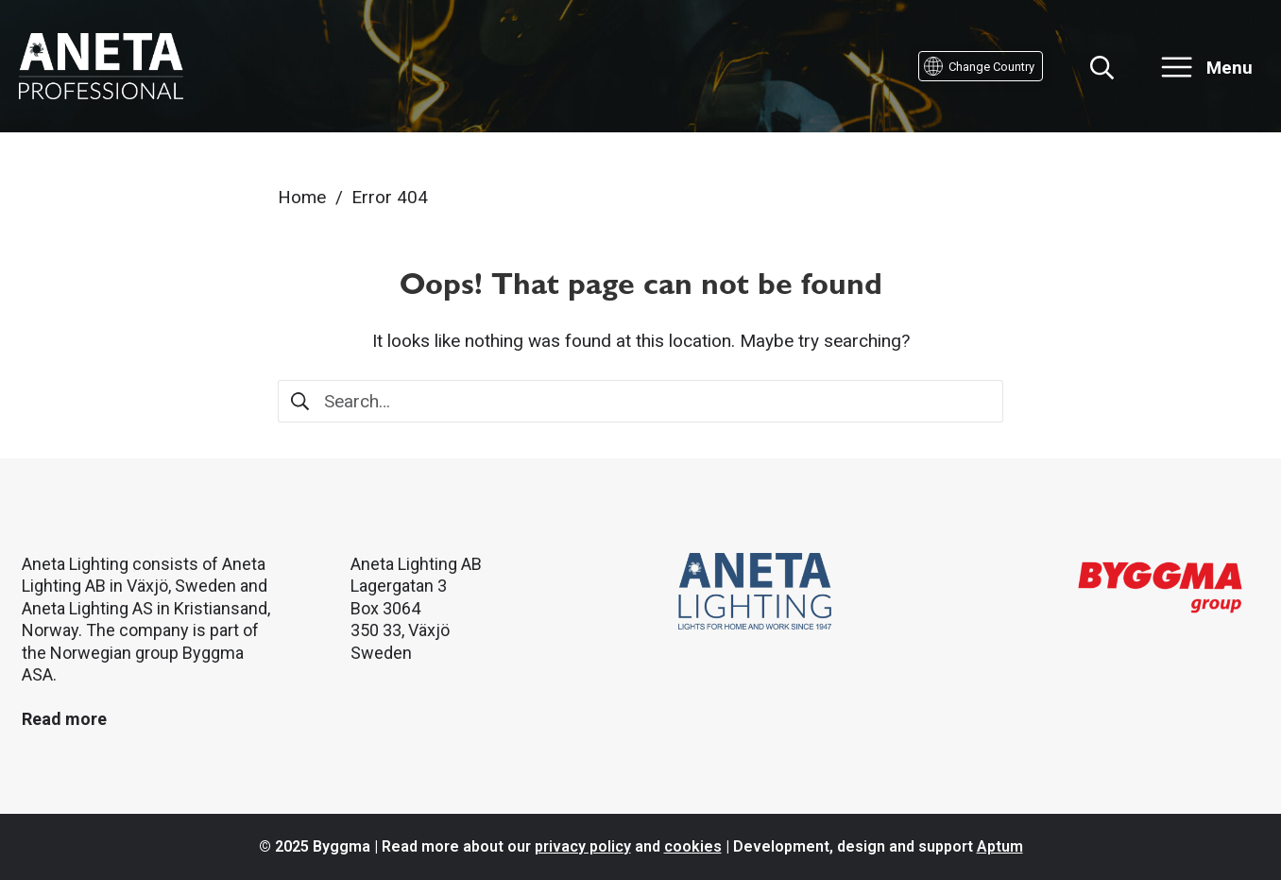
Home (302, 197)
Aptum (1000, 846)
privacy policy (583, 846)
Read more (64, 719)
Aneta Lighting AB (416, 564)
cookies (693, 846)
